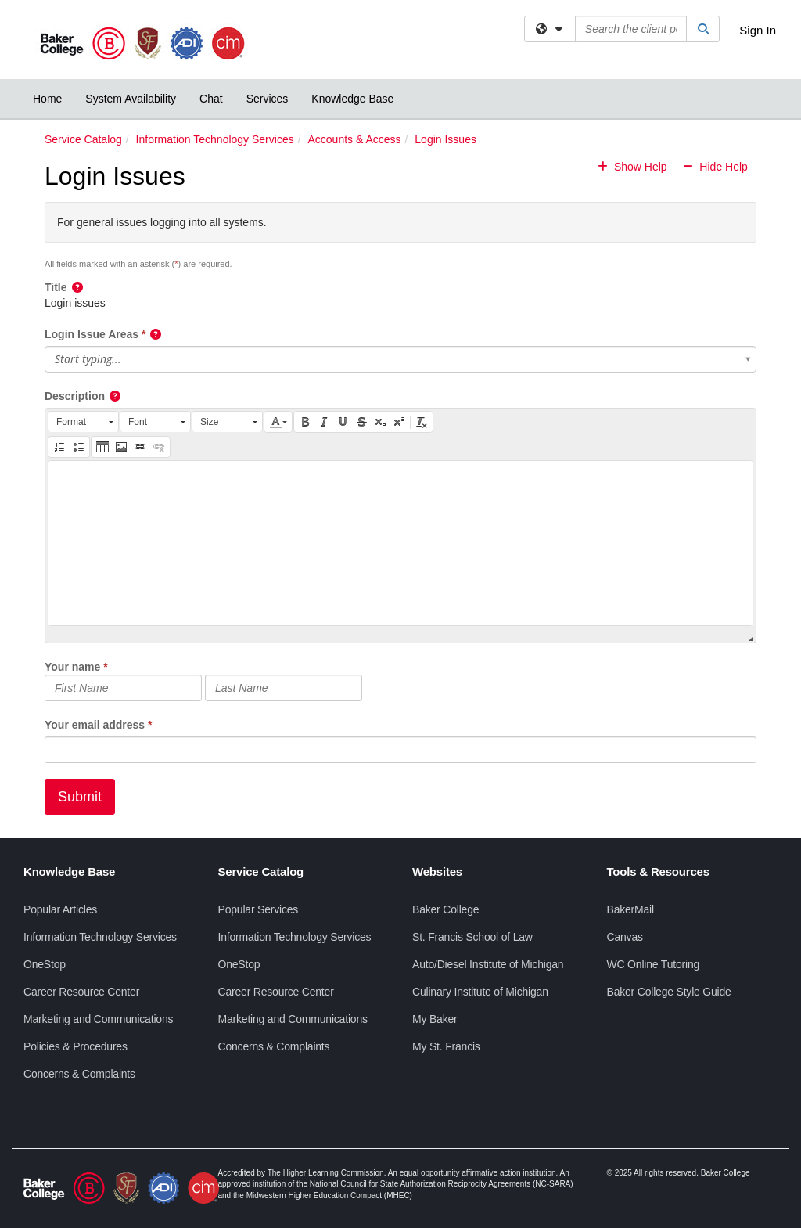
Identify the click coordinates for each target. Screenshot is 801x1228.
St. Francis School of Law (472, 937)
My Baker (435, 1019)
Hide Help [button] (714, 166)
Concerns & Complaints (79, 1074)
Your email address (95, 724)
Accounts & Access (353, 139)
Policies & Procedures (75, 1046)
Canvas (625, 937)
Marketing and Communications (98, 1019)
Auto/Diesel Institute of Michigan (487, 964)
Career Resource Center (81, 991)
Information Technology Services (215, 139)
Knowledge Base (352, 98)
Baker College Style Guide (669, 991)
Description (75, 396)
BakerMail (630, 909)
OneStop (44, 964)
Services (267, 98)
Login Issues (445, 139)
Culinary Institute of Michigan (480, 991)
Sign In (757, 30)
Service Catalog (83, 139)
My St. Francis (446, 1046)
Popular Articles (60, 909)
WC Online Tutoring (653, 964)
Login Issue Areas (91, 334)
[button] (78, 287)
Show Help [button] (634, 166)
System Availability (130, 98)
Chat (211, 98)
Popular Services (258, 909)
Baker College (445, 909)
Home (47, 98)
